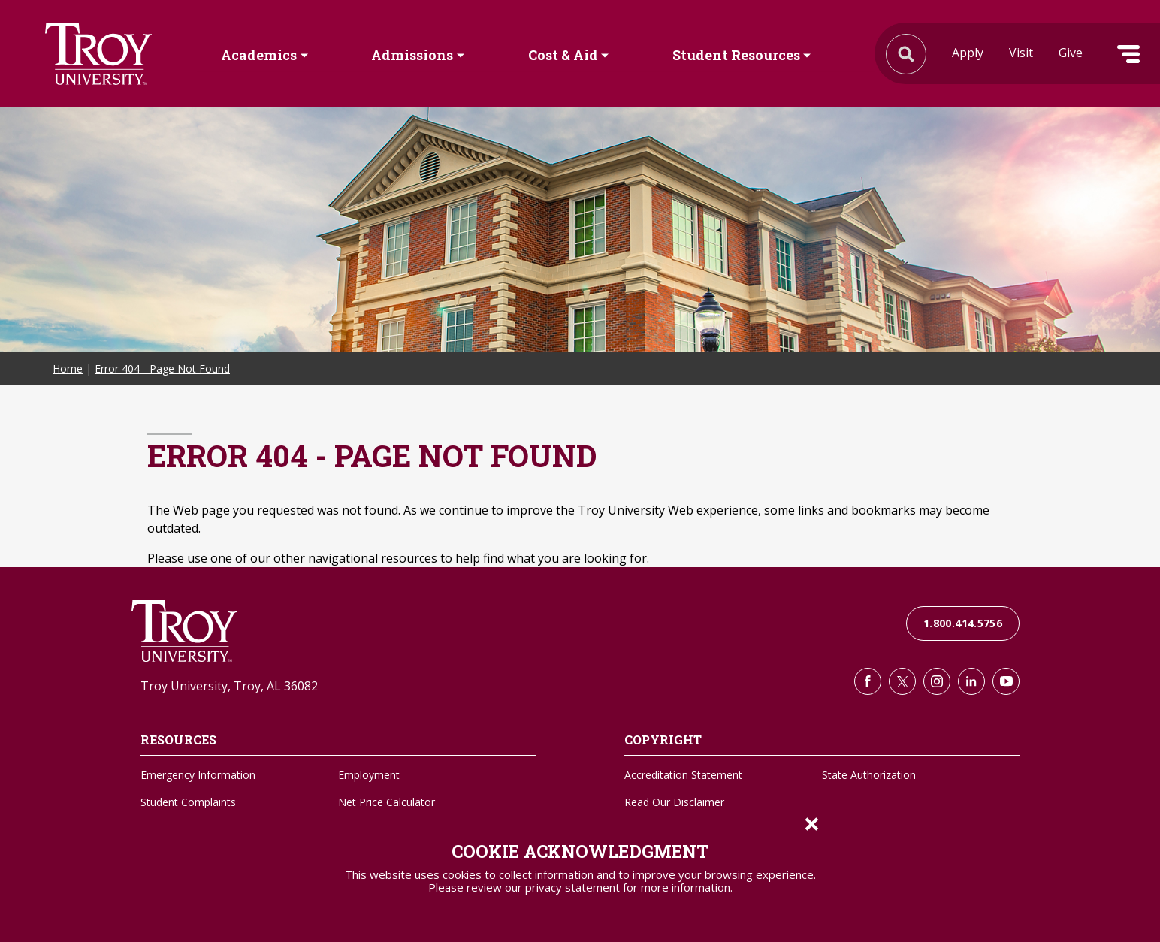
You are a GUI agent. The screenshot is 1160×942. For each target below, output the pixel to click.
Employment (369, 775)
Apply (967, 52)
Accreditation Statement (683, 775)
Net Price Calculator (386, 802)
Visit (1021, 52)
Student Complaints (188, 802)
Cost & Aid (563, 55)
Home (68, 368)
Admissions (412, 55)
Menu (1128, 54)
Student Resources (736, 55)
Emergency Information (197, 775)
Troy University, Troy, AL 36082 (229, 686)
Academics (259, 55)
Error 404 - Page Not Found (162, 368)
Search (98, 54)
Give (1071, 52)
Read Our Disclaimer (674, 802)
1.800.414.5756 (962, 623)
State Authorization (869, 775)
